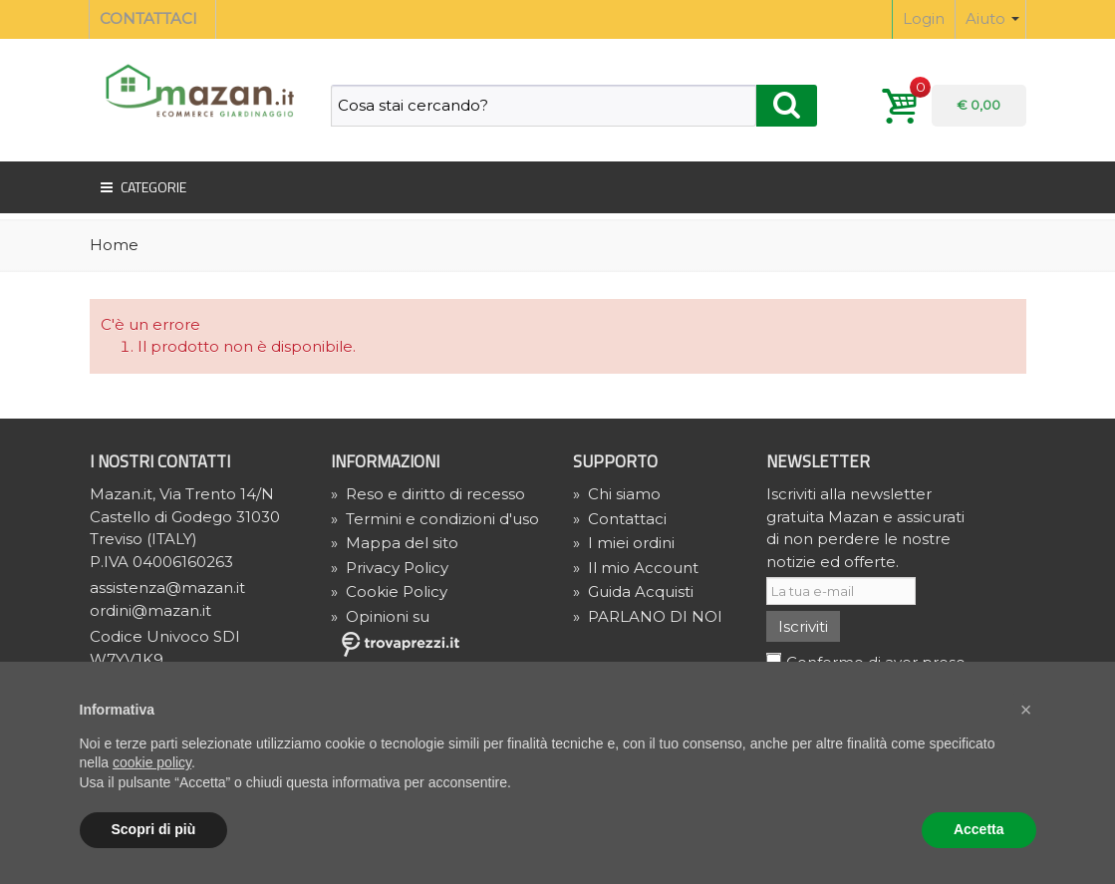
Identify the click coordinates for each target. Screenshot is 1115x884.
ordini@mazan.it (150, 610)
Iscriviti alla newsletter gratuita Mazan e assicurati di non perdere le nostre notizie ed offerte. (865, 527)
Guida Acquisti (633, 591)
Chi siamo (617, 493)
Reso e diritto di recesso (428, 493)
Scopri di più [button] (154, 829)
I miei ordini (624, 542)
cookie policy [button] (152, 762)
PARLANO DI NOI (647, 616)
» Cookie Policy (389, 591)
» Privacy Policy (389, 567)
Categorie (142, 187)
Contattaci (620, 518)
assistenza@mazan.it (167, 587)
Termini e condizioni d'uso (435, 518)
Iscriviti (803, 626)
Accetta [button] (979, 829)
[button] (1026, 710)
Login (924, 18)
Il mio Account (635, 567)
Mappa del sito (394, 542)
